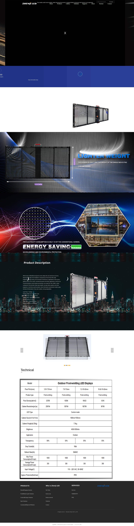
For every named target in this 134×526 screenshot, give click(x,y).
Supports (84, 3)
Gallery (68, 3)
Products (59, 3)
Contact (110, 3)
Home (51, 3)
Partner (101, 3)
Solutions (76, 3)
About (93, 3)
